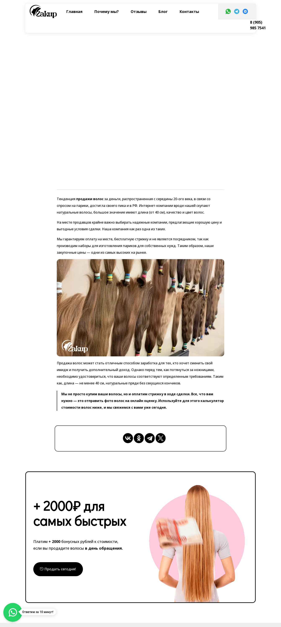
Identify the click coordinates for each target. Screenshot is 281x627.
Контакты (189, 11)
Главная (74, 11)
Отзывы (139, 11)
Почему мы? (106, 11)
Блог (163, 11)
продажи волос (89, 199)
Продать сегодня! (60, 569)
